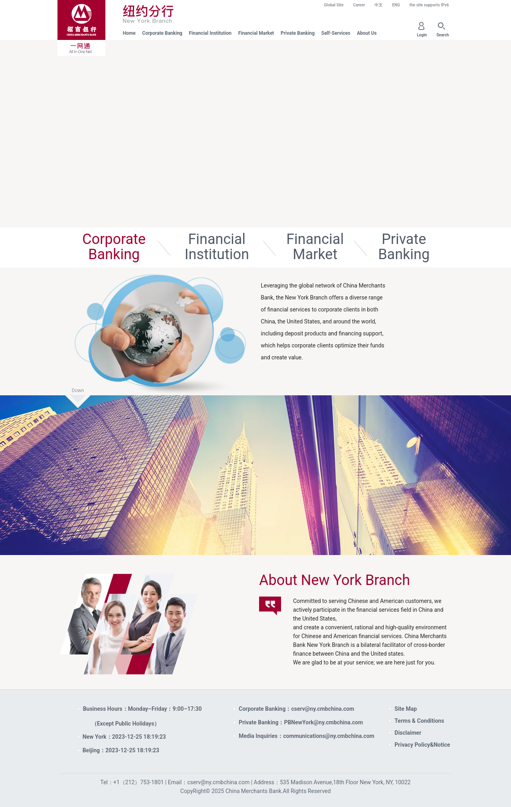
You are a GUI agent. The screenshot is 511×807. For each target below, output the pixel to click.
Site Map (405, 709)
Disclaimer (407, 733)
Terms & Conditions (419, 721)
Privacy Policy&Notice (422, 745)
